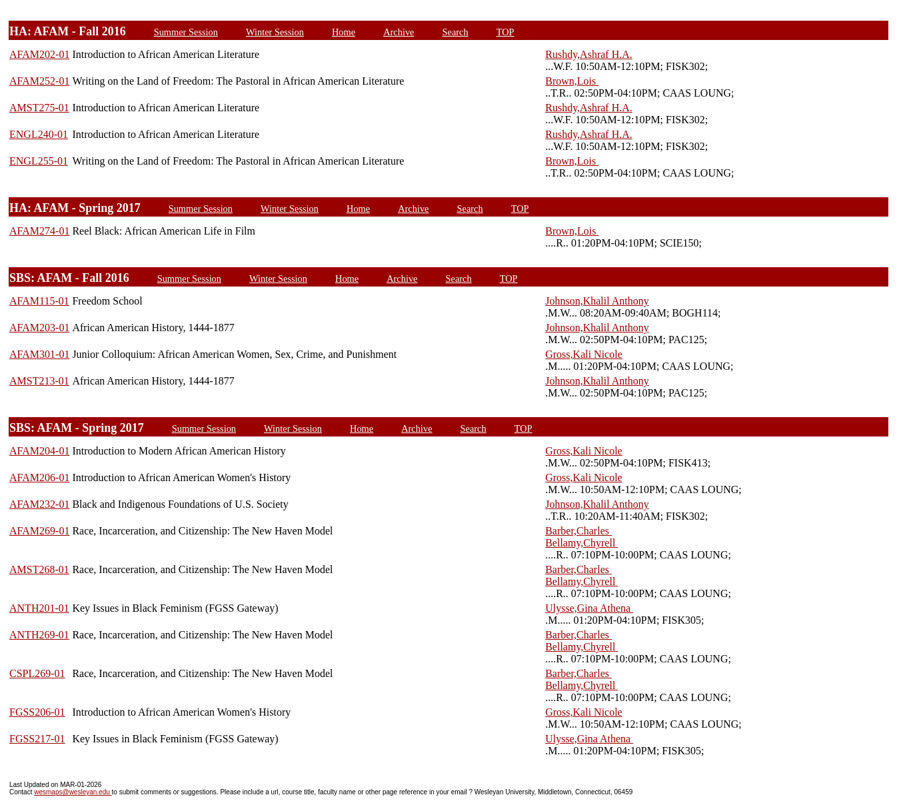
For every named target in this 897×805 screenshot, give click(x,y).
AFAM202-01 (39, 54)
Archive (398, 32)
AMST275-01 (39, 107)
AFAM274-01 (39, 231)
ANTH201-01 (39, 608)
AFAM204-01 (39, 450)
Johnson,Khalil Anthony (597, 301)
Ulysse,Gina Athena (589, 608)
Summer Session (186, 32)
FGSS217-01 (37, 738)
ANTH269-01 (39, 634)
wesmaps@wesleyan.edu (72, 792)
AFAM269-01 (39, 530)
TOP (505, 32)
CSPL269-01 (37, 673)
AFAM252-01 (39, 81)
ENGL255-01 (38, 161)
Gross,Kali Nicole (583, 354)
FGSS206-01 (37, 712)
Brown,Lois (571, 81)
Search (455, 32)
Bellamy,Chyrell (581, 542)
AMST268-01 (39, 569)
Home (343, 32)
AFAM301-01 (39, 354)
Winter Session (275, 32)
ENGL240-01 (38, 134)
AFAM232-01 (39, 504)
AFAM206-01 (39, 477)
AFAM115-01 (39, 301)
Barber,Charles (578, 530)
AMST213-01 (39, 381)
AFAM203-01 (39, 327)
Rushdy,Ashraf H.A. (588, 54)
